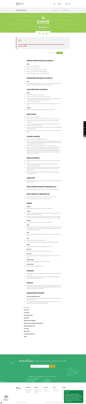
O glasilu (17, 390)
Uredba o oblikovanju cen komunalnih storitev (35, 94)
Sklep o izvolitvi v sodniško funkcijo (33, 66)
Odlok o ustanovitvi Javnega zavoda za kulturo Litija (36, 240)
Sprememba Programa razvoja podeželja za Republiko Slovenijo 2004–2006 (41, 109)
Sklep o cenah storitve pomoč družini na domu (35, 266)
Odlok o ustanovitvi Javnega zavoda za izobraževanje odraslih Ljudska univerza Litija (42, 242)
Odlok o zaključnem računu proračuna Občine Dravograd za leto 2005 (39, 222)
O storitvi (45, 389)
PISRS (25, 46)
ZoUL (38, 44)
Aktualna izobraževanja (28, 389)
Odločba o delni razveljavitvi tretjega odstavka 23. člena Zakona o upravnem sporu (42, 145)
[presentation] (43, 372)
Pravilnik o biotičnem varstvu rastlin (33, 116)
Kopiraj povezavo (51, 52)
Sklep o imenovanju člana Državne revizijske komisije (36, 69)
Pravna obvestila (47, 402)
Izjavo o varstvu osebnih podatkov (50, 376)
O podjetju (64, 389)
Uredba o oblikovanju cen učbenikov (33, 101)
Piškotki (52, 402)
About (67, 389)
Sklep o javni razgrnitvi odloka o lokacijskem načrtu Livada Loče (38, 261)
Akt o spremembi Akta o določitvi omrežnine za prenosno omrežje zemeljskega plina (42, 189)
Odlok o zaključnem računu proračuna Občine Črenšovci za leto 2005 (39, 208)
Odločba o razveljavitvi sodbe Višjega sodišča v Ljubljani (37, 139)
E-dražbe (63, 399)
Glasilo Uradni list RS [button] (55, 10)
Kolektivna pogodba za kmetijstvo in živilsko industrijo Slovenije (39, 198)
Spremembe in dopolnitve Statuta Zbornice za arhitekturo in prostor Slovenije (41, 196)
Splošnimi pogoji (39, 376)
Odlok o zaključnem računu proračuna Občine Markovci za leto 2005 (39, 246)
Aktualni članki (55, 389)
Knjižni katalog (37, 393)
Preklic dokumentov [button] (66, 10)
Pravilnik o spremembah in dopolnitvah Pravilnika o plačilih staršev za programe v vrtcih (43, 118)
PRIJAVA (52, 366)
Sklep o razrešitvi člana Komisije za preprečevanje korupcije (38, 73)
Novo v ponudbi (37, 389)
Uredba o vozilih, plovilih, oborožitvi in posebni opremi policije (38, 96)
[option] (43, 27)
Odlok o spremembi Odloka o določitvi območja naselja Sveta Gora (39, 251)
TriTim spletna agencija (59, 402)
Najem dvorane (27, 392)
